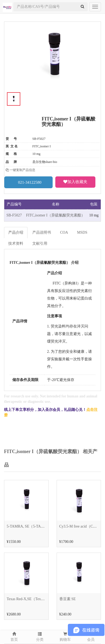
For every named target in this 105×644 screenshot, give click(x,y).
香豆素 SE (67, 599)
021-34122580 (28, 182)
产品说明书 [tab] (41, 232)
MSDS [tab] (82, 232)
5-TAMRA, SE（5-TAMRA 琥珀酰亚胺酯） (41, 526)
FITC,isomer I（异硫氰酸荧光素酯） (55, 215)
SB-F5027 (14, 215)
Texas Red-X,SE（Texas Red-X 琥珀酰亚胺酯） (44, 599)
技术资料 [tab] (15, 243)
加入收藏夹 (75, 182)
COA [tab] (64, 232)
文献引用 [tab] (39, 243)
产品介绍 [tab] (15, 232)
